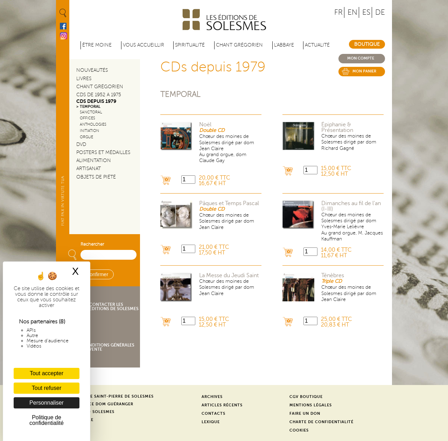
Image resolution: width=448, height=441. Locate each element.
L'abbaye (284, 45)
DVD (81, 144)
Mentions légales (310, 405)
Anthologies (93, 124)
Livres (83, 78)
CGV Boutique (306, 396)
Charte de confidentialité (321, 422)
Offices (87, 118)
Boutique (367, 44)
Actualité (317, 45)
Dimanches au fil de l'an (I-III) (351, 206)
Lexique (211, 422)
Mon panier (364, 71)
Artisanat (88, 168)
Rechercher (92, 244)
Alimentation (93, 160)
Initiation (89, 130)
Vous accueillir (143, 45)
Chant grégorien (239, 45)
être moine (97, 45)
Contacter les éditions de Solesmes (114, 306)
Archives (212, 396)
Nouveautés (92, 70)
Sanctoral (91, 112)
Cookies (299, 430)
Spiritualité (190, 45)
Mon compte (360, 58)
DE (380, 12)
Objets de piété (96, 177)
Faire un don (304, 413)
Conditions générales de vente (108, 347)
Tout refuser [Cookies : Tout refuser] (46, 388)
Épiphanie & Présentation (337, 127)
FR (338, 12)
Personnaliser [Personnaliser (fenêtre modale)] (46, 403)
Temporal (180, 94)
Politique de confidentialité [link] (46, 420)
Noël (205, 124)
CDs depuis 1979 (96, 101)
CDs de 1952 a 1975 (98, 94)
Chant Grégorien (99, 86)
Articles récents (222, 405)
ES (366, 12)
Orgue (86, 137)
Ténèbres (332, 275)
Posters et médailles (103, 152)
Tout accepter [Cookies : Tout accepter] (46, 373)
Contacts (213, 413)
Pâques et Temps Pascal (229, 203)
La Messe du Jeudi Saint (229, 275)
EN (352, 12)
